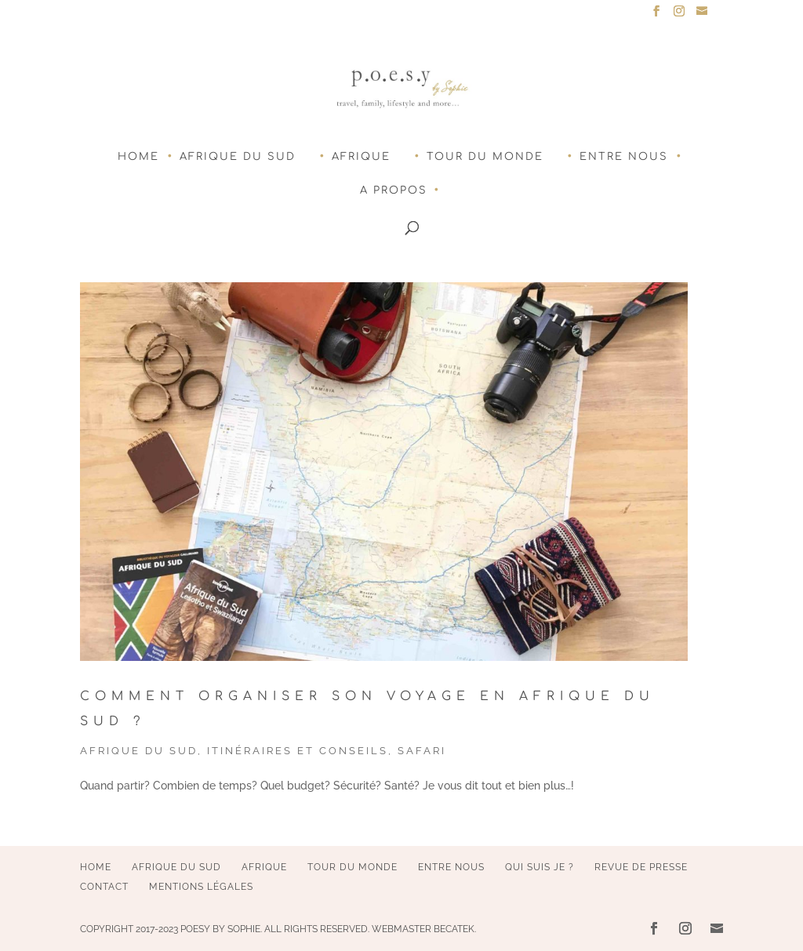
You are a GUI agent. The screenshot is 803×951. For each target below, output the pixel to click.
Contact (104, 886)
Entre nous (624, 156)
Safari (422, 751)
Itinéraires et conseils (297, 751)
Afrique (361, 156)
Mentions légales (201, 886)
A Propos (393, 190)
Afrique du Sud (238, 156)
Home (138, 156)
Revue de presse (641, 867)
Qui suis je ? (539, 867)
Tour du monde (485, 156)
